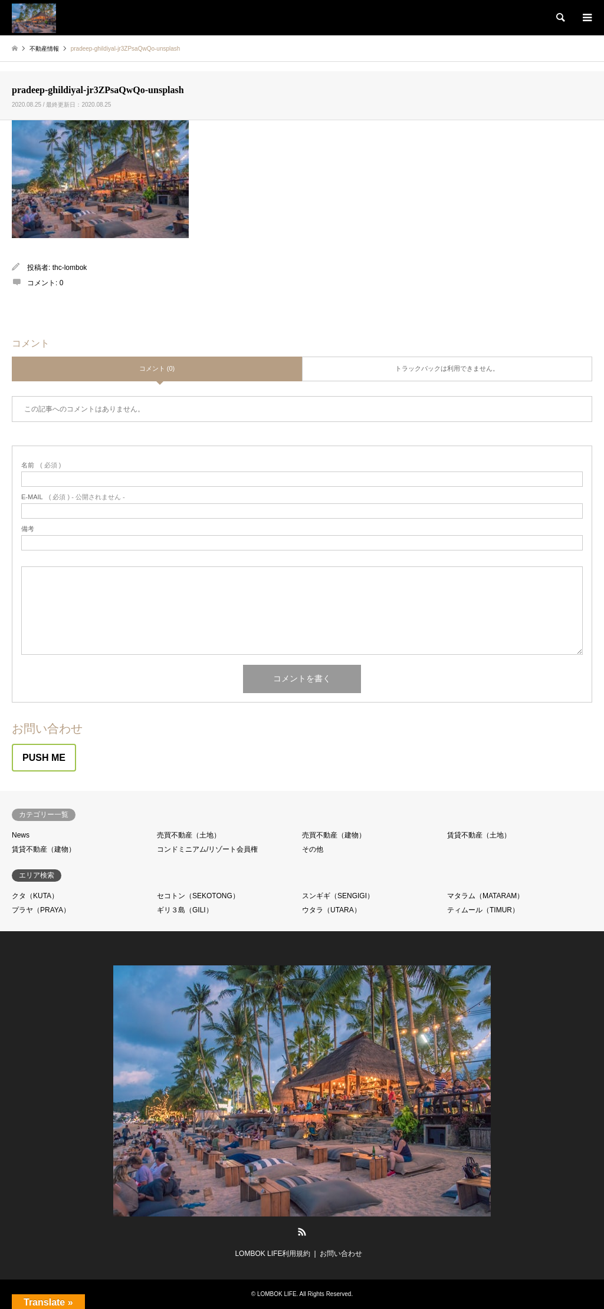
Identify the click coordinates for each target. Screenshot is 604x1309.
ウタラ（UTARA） (331, 910)
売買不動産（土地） (189, 835)
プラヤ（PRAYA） (41, 910)
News (20, 835)
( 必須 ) (41, 465)
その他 (312, 849)
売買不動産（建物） (334, 835)
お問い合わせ (341, 1253)
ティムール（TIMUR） (483, 910)
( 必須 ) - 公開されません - (73, 497)
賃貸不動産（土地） (479, 835)
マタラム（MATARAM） (485, 896)
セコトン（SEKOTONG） (198, 896)
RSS (302, 1232)
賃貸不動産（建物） (44, 849)
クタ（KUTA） (35, 896)
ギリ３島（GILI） (185, 910)
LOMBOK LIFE (277, 1294)
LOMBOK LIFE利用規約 (272, 1253)
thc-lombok (69, 267)
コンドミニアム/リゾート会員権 (207, 849)
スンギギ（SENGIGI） (338, 896)
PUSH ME (43, 758)
